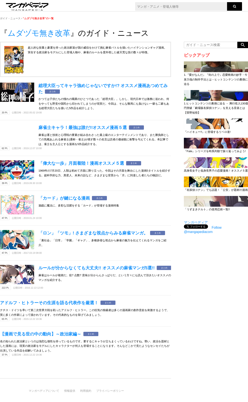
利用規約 (85, 390)
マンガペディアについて (44, 390)
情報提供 (69, 390)
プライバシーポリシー (110, 390)
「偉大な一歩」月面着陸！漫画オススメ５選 (81, 163)
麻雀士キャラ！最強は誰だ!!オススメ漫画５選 (82, 127)
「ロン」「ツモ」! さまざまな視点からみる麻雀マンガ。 (93, 233)
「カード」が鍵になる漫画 (64, 198)
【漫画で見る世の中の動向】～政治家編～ (40, 334)
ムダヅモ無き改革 (39, 33)
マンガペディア (196, 222)
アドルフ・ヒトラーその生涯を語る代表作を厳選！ (49, 302)
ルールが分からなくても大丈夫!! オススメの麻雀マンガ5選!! (96, 268)
